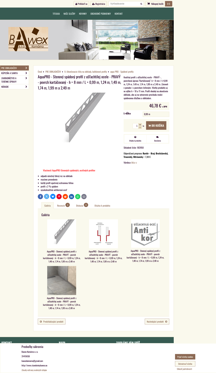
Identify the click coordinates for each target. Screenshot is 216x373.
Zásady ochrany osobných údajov (34, 370)
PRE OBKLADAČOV (15, 68)
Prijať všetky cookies (185, 356)
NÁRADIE (15, 86)
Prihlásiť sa (81, 4)
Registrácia (98, 4)
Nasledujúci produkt (157, 321)
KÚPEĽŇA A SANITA (15, 73)
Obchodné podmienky (100, 13)
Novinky (83, 13)
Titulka (56, 13)
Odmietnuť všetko (185, 363)
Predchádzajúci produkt (51, 321)
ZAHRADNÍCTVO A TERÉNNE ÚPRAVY (15, 80)
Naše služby (69, 13)
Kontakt (119, 13)
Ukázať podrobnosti (184, 369)
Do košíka (156, 125)
